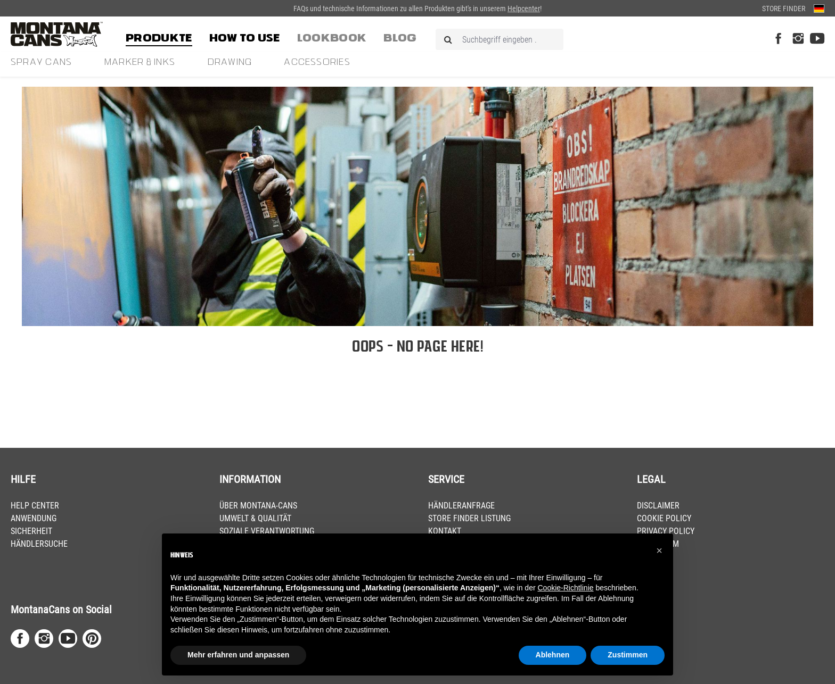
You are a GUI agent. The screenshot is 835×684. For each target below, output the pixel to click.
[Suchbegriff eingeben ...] (499, 39)
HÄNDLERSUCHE (39, 544)
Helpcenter (523, 8)
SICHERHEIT (31, 531)
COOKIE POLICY (664, 518)
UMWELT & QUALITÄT (255, 518)
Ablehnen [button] (553, 654)
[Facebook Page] (778, 39)
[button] (659, 550)
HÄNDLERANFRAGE (461, 506)
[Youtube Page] (817, 39)
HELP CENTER (35, 506)
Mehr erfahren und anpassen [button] (238, 654)
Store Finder (783, 8)
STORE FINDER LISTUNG (469, 518)
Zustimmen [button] (628, 654)
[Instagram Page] (798, 39)
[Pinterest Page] (92, 638)
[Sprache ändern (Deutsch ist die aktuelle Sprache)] (819, 8)
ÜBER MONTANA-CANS (258, 506)
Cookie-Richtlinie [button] (565, 587)
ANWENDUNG (33, 518)
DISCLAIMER (658, 506)
